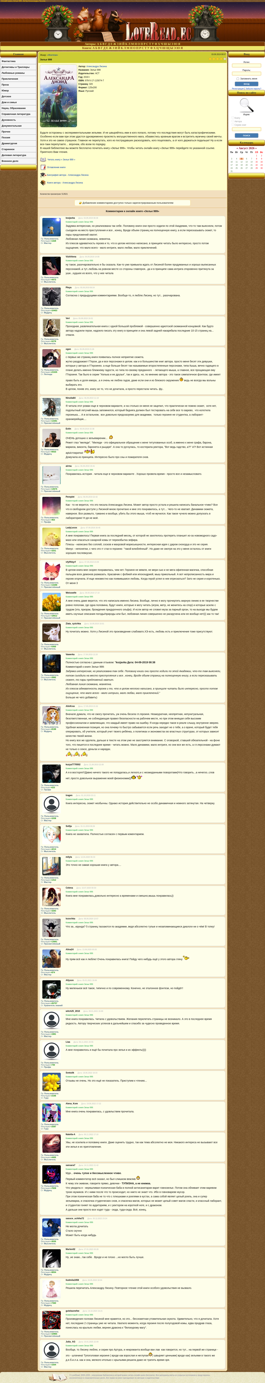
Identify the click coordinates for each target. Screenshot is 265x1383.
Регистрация (238, 89)
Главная (18, 54)
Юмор (5, 90)
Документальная (12, 125)
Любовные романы (13, 73)
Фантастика (8, 61)
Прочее (6, 131)
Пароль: (246, 72)
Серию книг (239, 124)
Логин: (246, 64)
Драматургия (9, 143)
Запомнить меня (247, 78)
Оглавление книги (56, 167)
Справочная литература (16, 114)
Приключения (10, 78)
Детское (6, 96)
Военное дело (10, 161)
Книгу (236, 117)
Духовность (9, 120)
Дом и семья (9, 102)
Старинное (8, 149)
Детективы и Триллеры (15, 67)
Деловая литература (14, 155)
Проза (5, 84)
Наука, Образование (14, 108)
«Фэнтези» (52, 55)
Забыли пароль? (253, 89)
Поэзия (6, 137)
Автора (237, 121)
